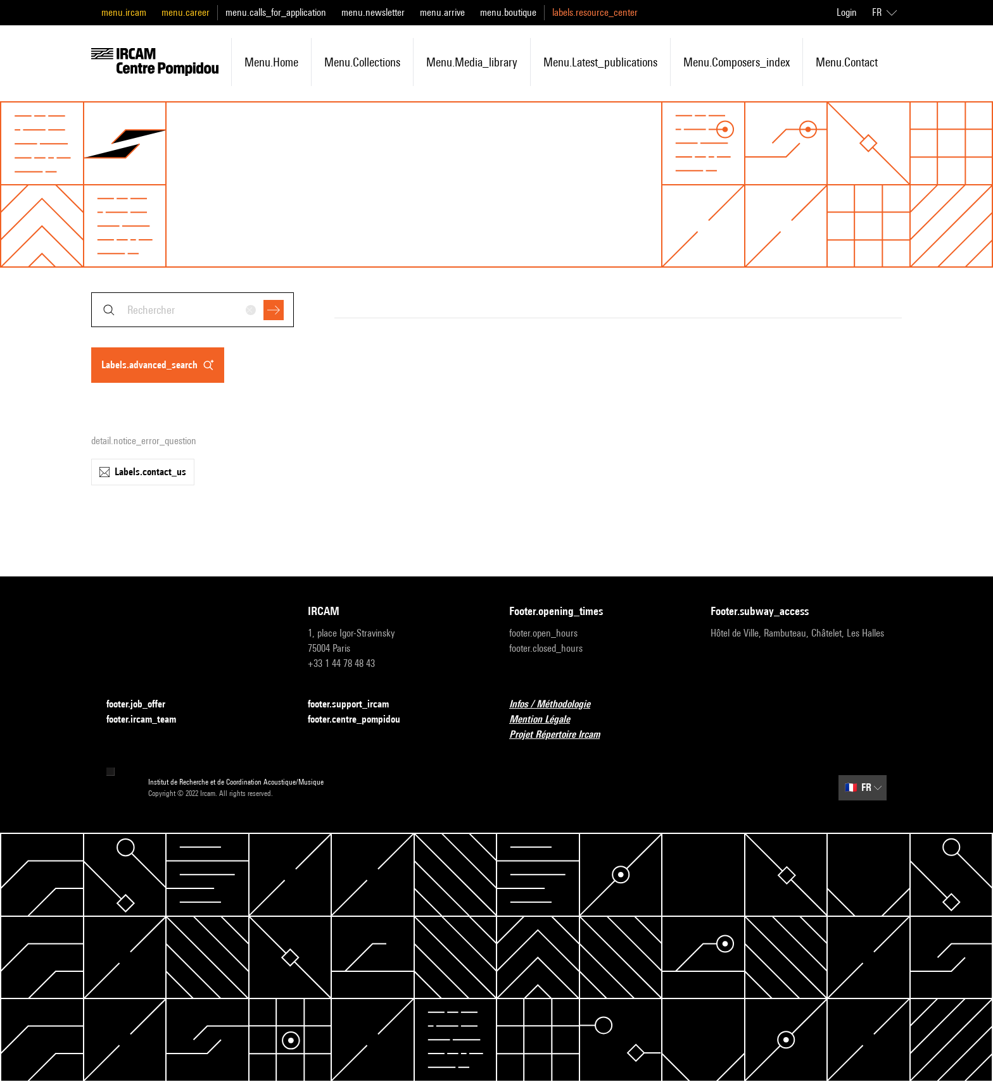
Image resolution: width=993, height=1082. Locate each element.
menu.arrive (442, 12)
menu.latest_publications (600, 62)
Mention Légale (547, 719)
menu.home (271, 62)
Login (847, 12)
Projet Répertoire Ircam (562, 735)
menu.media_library (471, 62)
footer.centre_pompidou (361, 719)
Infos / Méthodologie (557, 704)
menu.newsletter (373, 12)
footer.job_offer (143, 704)
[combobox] (192, 309)
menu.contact (847, 62)
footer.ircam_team (148, 719)
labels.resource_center (595, 12)
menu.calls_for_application (275, 12)
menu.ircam (123, 12)
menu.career (185, 12)
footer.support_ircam (356, 704)
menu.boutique (508, 12)
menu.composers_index (736, 62)
